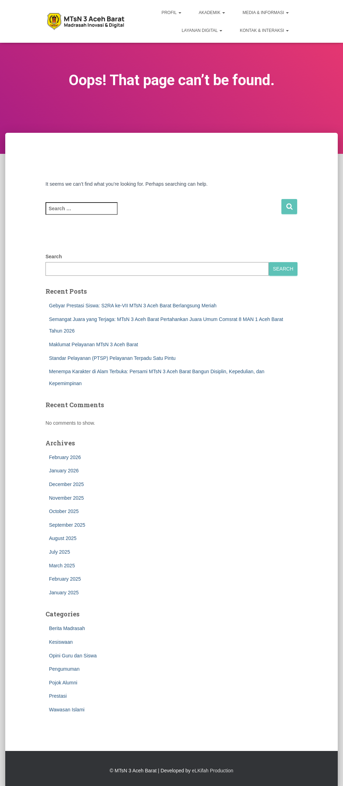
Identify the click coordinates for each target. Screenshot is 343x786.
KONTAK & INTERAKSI (264, 30)
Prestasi (58, 696)
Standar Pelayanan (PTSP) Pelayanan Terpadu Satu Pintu (112, 358)
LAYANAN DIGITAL (202, 30)
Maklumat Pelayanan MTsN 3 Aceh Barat (93, 344)
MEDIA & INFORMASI (266, 12)
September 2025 (67, 525)
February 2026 (65, 457)
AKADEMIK (212, 12)
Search (54, 256)
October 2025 (64, 511)
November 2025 (66, 498)
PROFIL (171, 12)
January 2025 (64, 592)
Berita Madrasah (67, 628)
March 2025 (62, 565)
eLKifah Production (212, 770)
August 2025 (63, 538)
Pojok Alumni (63, 682)
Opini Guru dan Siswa (73, 655)
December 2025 (66, 484)
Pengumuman (64, 669)
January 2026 (64, 470)
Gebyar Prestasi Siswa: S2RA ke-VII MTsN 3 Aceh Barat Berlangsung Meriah (133, 305)
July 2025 (59, 552)
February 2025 (65, 579)
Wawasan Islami (66, 709)
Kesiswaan (61, 642)
